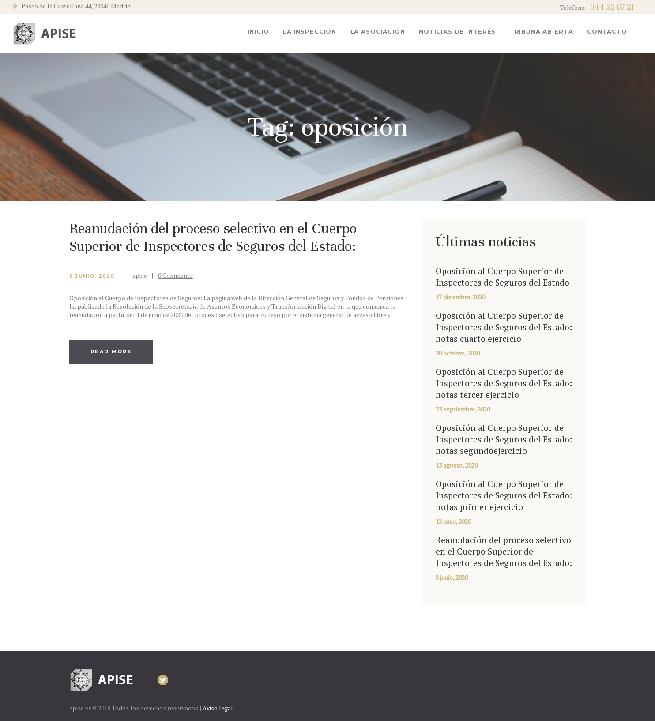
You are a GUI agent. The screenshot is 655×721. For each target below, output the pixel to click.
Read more (111, 351)
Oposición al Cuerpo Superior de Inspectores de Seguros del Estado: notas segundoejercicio (504, 439)
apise (140, 275)
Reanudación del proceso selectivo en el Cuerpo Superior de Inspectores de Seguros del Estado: (213, 237)
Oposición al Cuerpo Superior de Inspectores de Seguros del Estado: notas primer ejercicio (504, 495)
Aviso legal (218, 708)
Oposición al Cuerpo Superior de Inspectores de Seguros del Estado (502, 276)
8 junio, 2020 (92, 276)
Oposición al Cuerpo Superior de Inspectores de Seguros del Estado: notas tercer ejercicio (504, 383)
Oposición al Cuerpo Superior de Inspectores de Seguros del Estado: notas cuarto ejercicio (504, 327)
